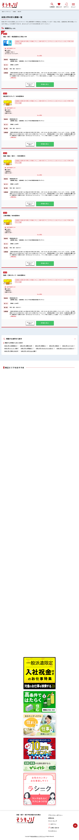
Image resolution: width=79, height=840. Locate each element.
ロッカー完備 (38, 41)
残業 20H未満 (70, 41)
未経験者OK (17, 41)
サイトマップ (52, 821)
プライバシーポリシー (55, 815)
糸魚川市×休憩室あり (27, 348)
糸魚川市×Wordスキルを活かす (44, 348)
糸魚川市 (19, 11)
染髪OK (43, 41)
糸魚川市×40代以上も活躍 (28, 351)
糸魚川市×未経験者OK (10, 346)
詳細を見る (45, 84)
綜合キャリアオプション (6, 11)
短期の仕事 (23, 41)
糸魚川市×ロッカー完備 (10, 348)
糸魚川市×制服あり (40, 346)
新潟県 (14, 11)
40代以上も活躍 (18, 43)
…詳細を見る (13, 77)
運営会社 (51, 818)
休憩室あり (33, 41)
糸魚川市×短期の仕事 (26, 346)
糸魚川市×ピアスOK (67, 346)
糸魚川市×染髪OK (54, 346)
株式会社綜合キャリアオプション (38, 836)
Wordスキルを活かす (54, 41)
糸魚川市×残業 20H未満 (11, 351)
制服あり (27, 41)
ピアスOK (47, 41)
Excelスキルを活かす (63, 41)
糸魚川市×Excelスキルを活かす (65, 348)
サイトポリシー (52, 831)
